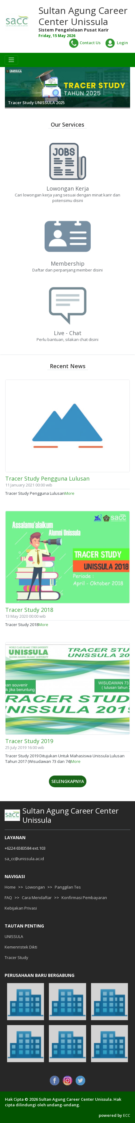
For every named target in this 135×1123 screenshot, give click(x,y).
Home (10, 887)
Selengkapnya (67, 781)
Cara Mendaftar (37, 897)
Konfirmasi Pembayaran (84, 897)
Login (116, 43)
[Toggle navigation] (11, 60)
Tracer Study (16, 957)
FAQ (8, 897)
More (69, 493)
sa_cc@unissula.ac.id (24, 858)
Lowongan (35, 887)
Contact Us (85, 43)
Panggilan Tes (68, 887)
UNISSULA (14, 936)
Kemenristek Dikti (21, 947)
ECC (126, 1115)
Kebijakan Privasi (21, 908)
